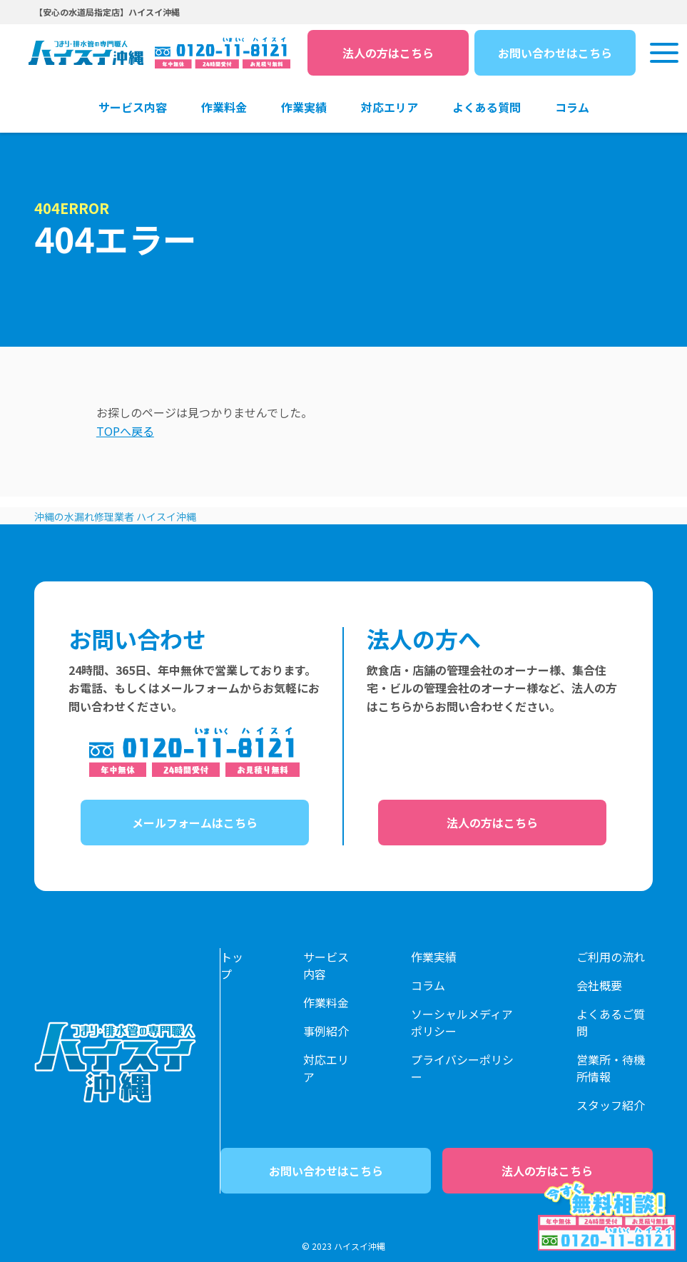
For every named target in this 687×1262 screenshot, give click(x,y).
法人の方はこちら (388, 52)
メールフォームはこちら (195, 822)
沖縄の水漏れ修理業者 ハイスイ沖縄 (115, 516)
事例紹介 (326, 1030)
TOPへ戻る (125, 430)
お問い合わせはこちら (555, 52)
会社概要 (599, 985)
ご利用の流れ (610, 956)
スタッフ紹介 (610, 1105)
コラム (428, 985)
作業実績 (434, 956)
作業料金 (326, 1002)
